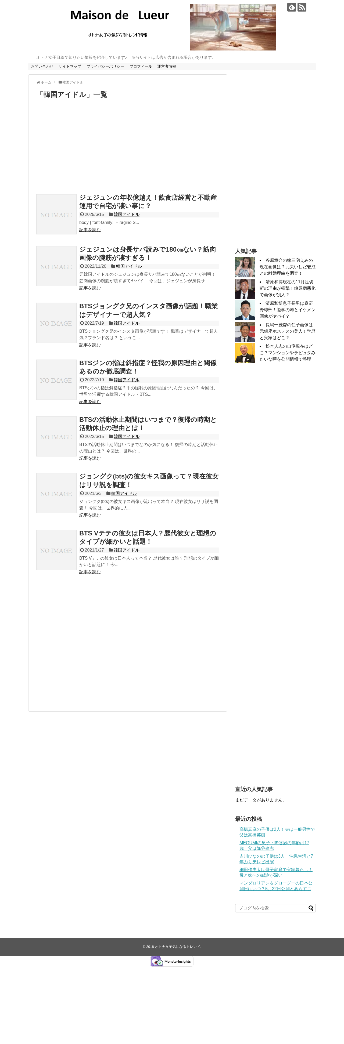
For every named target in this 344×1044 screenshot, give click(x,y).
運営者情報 (166, 66)
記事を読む (90, 229)
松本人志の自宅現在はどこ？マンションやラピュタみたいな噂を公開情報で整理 (288, 352)
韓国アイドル (126, 214)
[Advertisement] (127, 147)
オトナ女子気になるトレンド (177, 947)
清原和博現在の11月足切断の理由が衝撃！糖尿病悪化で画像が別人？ (288, 288)
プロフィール (141, 66)
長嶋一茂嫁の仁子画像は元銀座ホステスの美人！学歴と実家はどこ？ (288, 331)
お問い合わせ (42, 66)
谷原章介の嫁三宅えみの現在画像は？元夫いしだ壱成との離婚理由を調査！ (288, 267)
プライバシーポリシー (105, 66)
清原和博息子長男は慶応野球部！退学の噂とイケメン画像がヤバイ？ (288, 309)
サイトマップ (70, 66)
